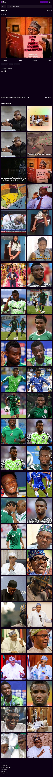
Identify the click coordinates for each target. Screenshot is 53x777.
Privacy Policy (4, 769)
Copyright (3, 771)
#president (16, 63)
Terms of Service (4, 765)
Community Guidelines (6, 767)
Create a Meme (44, 2)
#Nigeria (11, 63)
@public (4, 14)
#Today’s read (5, 63)
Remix (19, 60)
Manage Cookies (4, 773)
